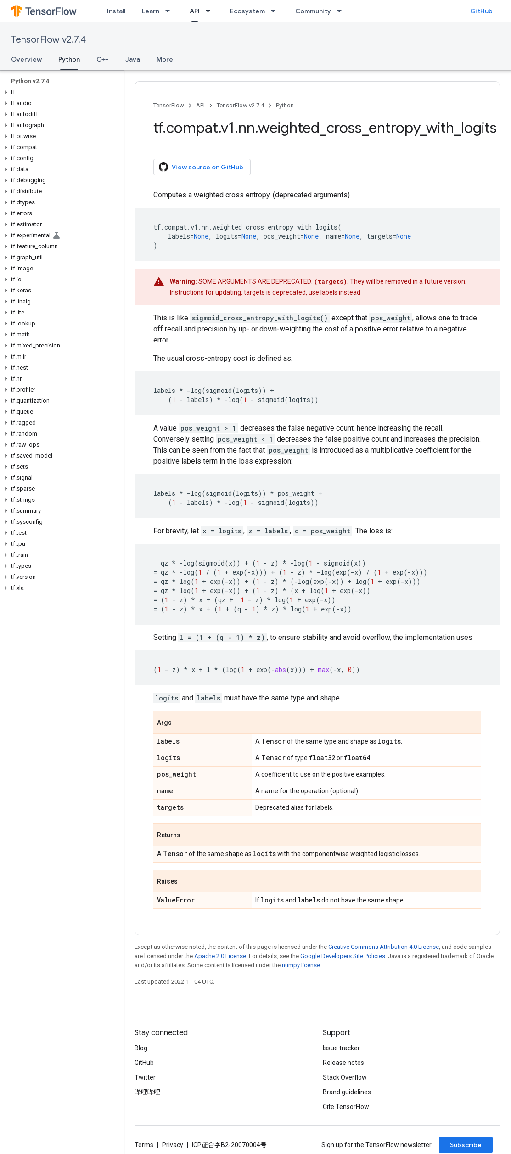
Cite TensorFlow (346, 1106)
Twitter (145, 1077)
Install (116, 11)
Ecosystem (247, 11)
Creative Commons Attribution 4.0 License (383, 946)
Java (132, 59)
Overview (26, 59)
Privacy (172, 1144)
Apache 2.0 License (220, 955)
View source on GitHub (201, 167)
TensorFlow (168, 105)
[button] (60, 92)
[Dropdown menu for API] (211, 11)
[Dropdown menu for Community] (342, 11)
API (200, 105)
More (165, 59)
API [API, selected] (195, 11)
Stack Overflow (345, 1077)
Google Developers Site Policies (342, 955)
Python (285, 105)
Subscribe (466, 1145)
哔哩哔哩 (147, 1092)
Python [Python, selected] (69, 59)
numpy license (301, 965)
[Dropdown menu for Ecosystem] (276, 11)
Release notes (343, 1062)
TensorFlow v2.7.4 (48, 39)
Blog (141, 1048)
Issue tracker (341, 1048)
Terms (144, 1144)
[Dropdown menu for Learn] (170, 11)
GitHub (481, 11)
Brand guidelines (347, 1092)
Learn (150, 11)
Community (313, 11)
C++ (102, 59)
